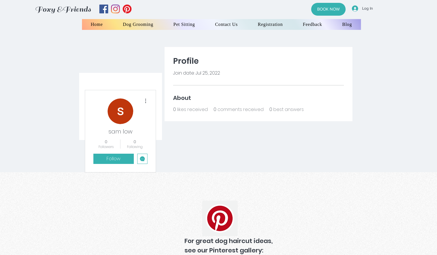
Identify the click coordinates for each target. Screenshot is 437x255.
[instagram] (115, 9)
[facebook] (103, 9)
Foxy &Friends (63, 9)
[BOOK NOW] (328, 9)
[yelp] (127, 9)
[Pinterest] (220, 218)
